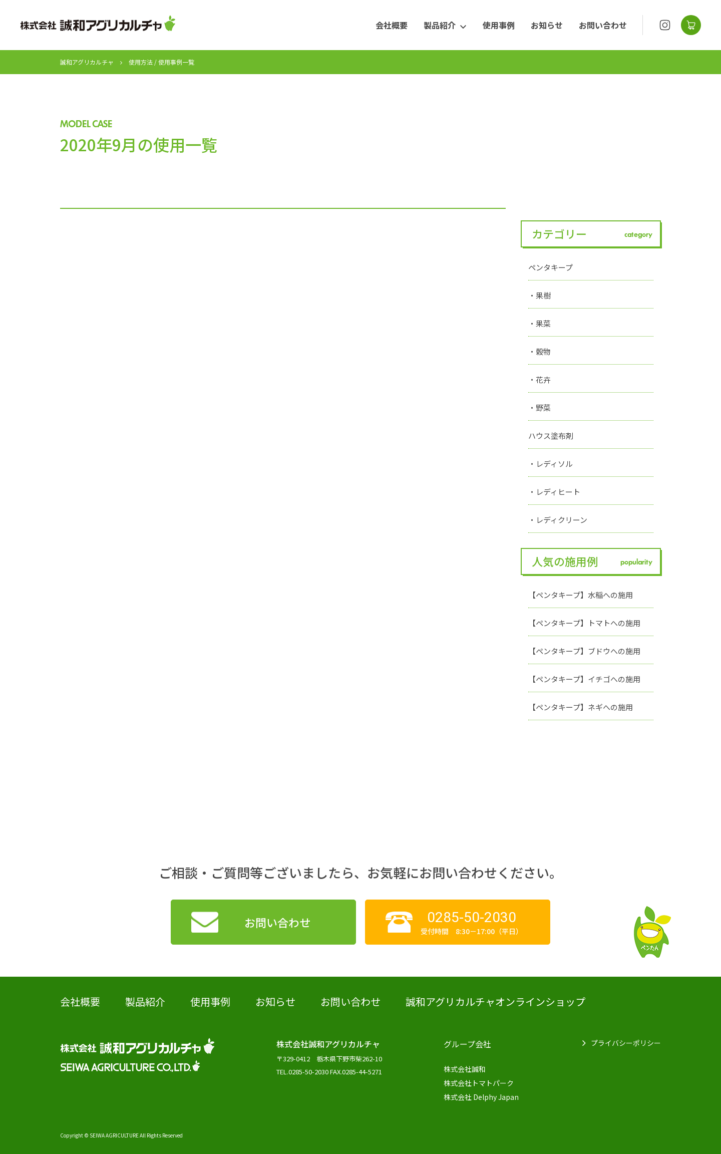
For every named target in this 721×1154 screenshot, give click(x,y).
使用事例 (499, 25)
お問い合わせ (603, 25)
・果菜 (539, 323)
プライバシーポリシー (626, 1043)
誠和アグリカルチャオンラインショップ (495, 1001)
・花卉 (539, 379)
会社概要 (392, 25)
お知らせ (547, 25)
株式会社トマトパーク (479, 1083)
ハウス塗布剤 (550, 435)
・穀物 (539, 351)
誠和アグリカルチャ (87, 62)
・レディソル (550, 463)
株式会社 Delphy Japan (481, 1097)
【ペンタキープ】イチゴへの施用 (584, 679)
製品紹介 (440, 25)
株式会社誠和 (465, 1069)
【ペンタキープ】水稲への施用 (580, 595)
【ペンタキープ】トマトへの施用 (584, 623)
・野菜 (539, 407)
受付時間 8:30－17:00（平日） (471, 922)
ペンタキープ (550, 267)
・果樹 (539, 295)
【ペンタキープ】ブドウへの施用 (584, 651)
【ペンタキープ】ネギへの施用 (580, 707)
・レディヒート (554, 491)
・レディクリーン (557, 519)
